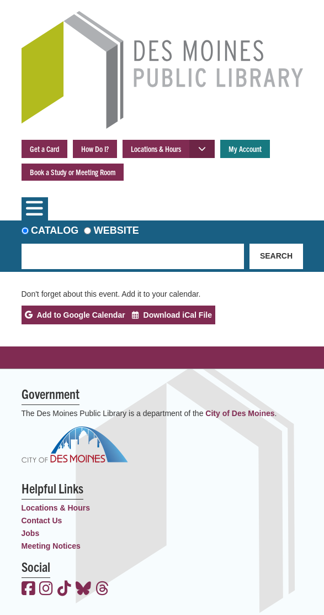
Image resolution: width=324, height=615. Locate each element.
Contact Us (42, 520)
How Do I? (95, 149)
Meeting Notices (51, 546)
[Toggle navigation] (35, 208)
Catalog (54, 230)
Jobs (31, 533)
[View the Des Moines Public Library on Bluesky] (83, 589)
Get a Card (44, 149)
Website (116, 230)
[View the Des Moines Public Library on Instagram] (46, 589)
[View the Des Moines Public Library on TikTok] (64, 589)
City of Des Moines (239, 413)
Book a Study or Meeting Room (72, 172)
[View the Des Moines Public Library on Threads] (102, 589)
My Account (245, 149)
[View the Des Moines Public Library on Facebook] (28, 589)
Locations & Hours (156, 149)
